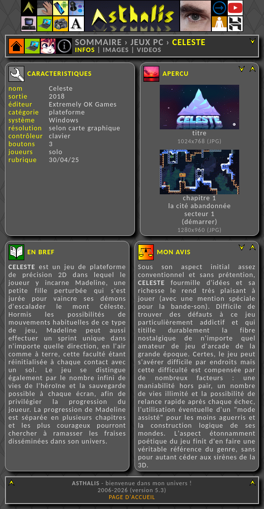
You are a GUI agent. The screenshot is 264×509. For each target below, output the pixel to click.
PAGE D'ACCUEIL (132, 497)
